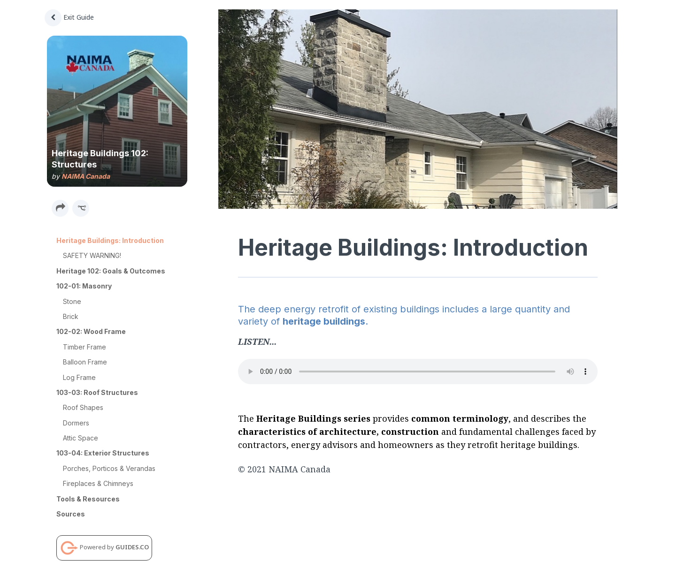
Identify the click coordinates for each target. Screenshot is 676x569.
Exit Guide (69, 17)
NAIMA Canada (85, 176)
